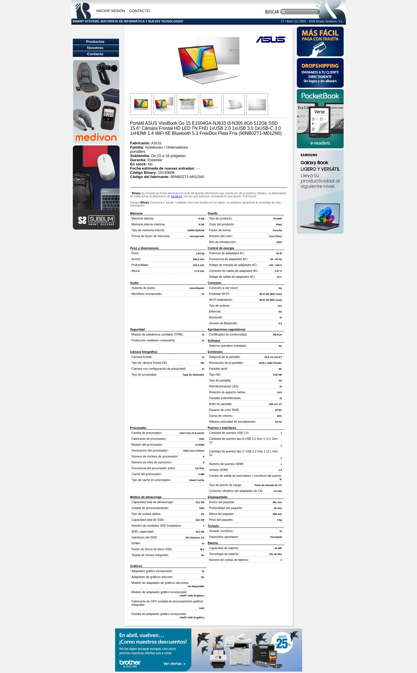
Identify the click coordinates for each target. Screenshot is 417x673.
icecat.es (176, 196)
